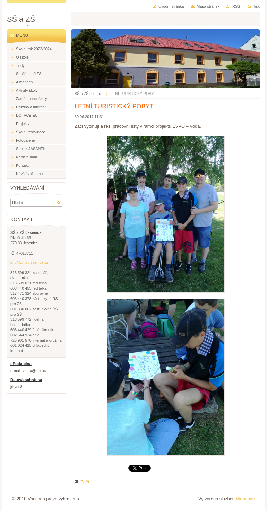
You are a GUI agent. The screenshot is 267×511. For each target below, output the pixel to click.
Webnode (245, 498)
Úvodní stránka (171, 6)
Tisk (256, 6)
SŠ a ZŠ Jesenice (89, 93)
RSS (236, 6)
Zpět (84, 481)
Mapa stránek (208, 6)
